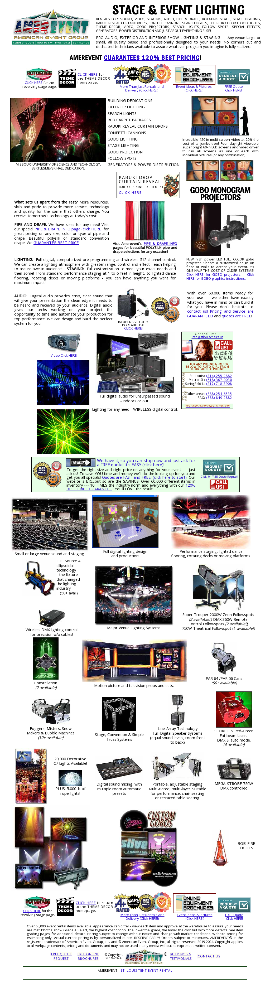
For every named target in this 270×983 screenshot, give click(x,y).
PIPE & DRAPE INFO (160, 243)
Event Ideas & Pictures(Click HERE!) (194, 88)
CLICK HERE (33, 82)
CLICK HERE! (133, 328)
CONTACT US (209, 956)
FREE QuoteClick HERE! (234, 88)
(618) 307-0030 (219, 379)
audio (123, 396)
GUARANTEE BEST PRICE (56, 242)
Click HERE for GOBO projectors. (213, 274)
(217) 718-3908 (219, 383)
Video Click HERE (64, 355)
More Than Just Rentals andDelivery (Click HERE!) (142, 88)
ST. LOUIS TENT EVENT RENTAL (146, 970)
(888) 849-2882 (219, 397)
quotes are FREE (236, 315)
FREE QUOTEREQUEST (61, 956)
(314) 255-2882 (219, 376)
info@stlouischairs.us (207, 337)
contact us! (197, 311)
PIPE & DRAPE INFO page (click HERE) (69, 228)
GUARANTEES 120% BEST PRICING (152, 57)
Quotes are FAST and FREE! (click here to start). (145, 477)
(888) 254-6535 (219, 393)
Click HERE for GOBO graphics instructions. (220, 276)
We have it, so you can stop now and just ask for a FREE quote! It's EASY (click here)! (146, 463)
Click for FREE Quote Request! (219, 476)
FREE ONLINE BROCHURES (88, 956)
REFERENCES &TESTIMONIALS (180, 956)
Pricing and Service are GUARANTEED (220, 313)
